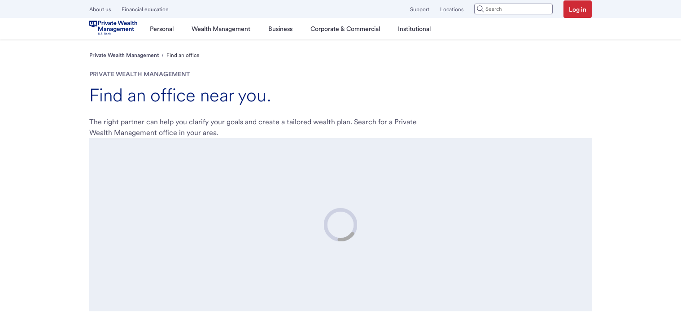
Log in (577, 9)
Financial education (145, 9)
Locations (451, 9)
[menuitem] (162, 28)
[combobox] (513, 9)
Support (419, 9)
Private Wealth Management (124, 55)
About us (100, 9)
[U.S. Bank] (115, 28)
